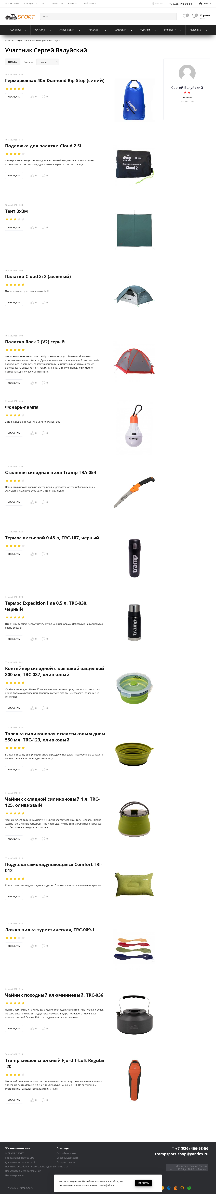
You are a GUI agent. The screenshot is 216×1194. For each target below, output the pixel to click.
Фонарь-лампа (22, 407)
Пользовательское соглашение (23, 1171)
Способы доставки (67, 1157)
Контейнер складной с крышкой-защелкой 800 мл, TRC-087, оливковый (54, 671)
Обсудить (14, 96)
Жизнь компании (17, 1148)
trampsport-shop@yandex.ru (181, 1153)
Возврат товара (66, 1162)
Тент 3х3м (16, 211)
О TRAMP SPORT (14, 1153)
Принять (143, 1183)
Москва (159, 3)
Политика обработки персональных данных (30, 1166)
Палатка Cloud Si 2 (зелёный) (38, 276)
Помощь (63, 1148)
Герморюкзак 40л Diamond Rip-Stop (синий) (54, 80)
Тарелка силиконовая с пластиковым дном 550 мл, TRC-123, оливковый (55, 737)
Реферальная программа (19, 1157)
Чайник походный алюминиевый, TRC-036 (54, 995)
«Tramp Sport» (25, 1187)
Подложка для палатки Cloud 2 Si (43, 146)
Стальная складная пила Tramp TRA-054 (50, 472)
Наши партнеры (14, 1175)
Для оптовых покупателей (20, 1162)
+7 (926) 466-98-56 (191, 1148)
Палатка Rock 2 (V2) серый (35, 342)
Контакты (62, 1166)
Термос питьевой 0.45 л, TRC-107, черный (52, 538)
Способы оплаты (66, 1153)
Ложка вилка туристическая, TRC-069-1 (50, 930)
